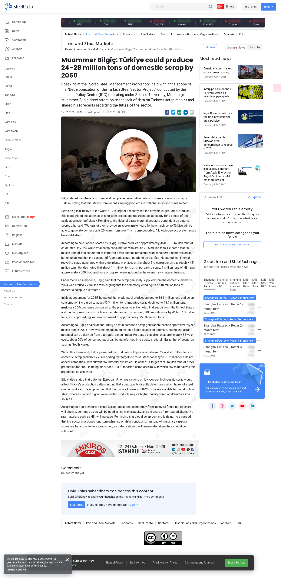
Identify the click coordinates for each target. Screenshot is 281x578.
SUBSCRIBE (76, 505)
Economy (129, 34)
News (68, 49)
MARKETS (10, 69)
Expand (254, 197)
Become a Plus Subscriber (20, 284)
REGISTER (250, 6)
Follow (210, 47)
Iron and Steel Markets (100, 34)
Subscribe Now (236, 562)
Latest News (73, 34)
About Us (9, 291)
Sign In (133, 505)
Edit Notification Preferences (232, 244)
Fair (241, 34)
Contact (9, 304)
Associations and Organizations (197, 34)
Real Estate (148, 34)
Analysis (229, 34)
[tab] (209, 283)
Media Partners (13, 297)
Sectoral (166, 34)
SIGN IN (268, 6)
